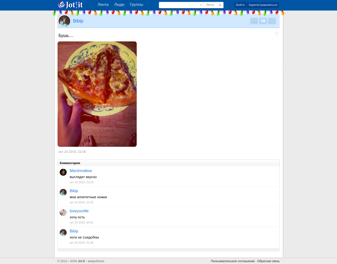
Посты (210, 4)
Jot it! (81, 261)
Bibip (78, 20)
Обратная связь (268, 261)
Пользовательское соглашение (233, 261)
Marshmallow (81, 171)
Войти (240, 5)
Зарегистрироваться (263, 5)
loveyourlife (79, 211)
